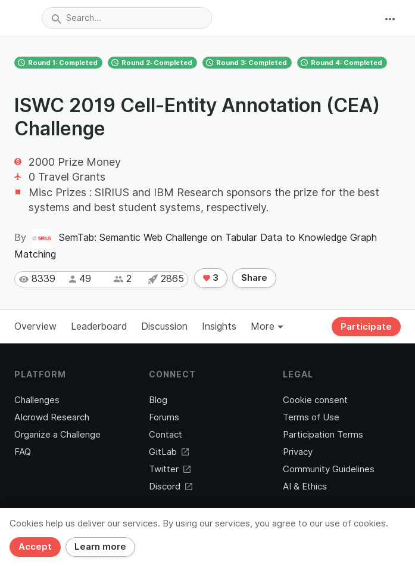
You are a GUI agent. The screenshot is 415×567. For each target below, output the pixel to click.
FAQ (22, 452)
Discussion (164, 326)
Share (254, 277)
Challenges (37, 400)
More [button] (267, 326)
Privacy (298, 452)
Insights (219, 326)
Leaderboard (99, 326)
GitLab (169, 452)
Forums (164, 417)
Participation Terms (323, 434)
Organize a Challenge (57, 434)
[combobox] (127, 18)
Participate (366, 326)
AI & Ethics (305, 486)
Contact (165, 434)
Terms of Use (311, 417)
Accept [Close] (35, 546)
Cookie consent (315, 400)
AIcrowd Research (51, 417)
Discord (170, 486)
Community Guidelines (329, 469)
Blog (158, 400)
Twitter (170, 469)
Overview (35, 326)
